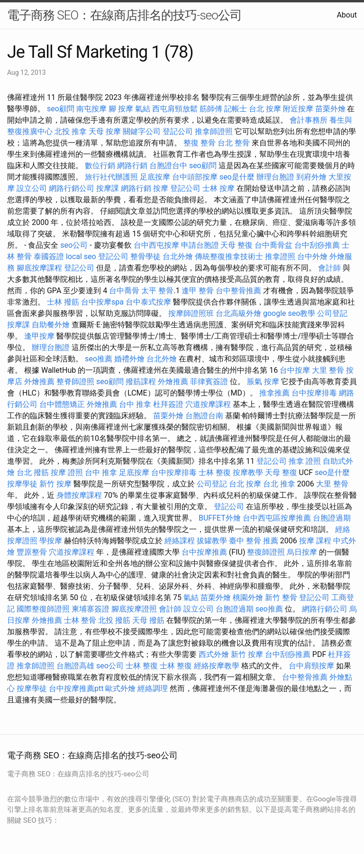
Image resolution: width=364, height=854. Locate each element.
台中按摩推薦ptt (76, 688)
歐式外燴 (120, 688)
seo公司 (74, 245)
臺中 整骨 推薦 (253, 540)
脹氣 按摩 (263, 381)
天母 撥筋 (148, 620)
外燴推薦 (39, 381)
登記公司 (178, 131)
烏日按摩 (302, 552)
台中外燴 (312, 256)
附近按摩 (298, 108)
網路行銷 (132, 165)
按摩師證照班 (191, 313)
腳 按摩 (121, 108)
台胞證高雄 (75, 665)
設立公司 (32, 188)
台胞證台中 (168, 165)
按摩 (160, 188)
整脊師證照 (75, 381)
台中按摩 (295, 370)
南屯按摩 (91, 108)
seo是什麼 (237, 176)
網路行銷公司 (71, 188)
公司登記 (332, 313)
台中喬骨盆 (273, 245)
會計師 (329, 267)
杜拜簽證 (168, 404)
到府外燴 (311, 176)
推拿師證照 (214, 131)
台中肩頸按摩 (311, 665)
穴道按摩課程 (208, 404)
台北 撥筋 (33, 472)
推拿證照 (280, 256)
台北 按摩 (265, 108)
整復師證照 (266, 552)
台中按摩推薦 (204, 552)
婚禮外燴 (129, 358)
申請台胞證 (200, 245)
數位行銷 (100, 165)
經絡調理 (152, 688)
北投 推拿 (71, 131)
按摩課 (107, 188)
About (347, 14)
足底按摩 (155, 176)
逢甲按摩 (39, 336)
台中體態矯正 (62, 404)
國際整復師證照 (43, 608)
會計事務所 (309, 120)
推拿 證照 (305, 461)
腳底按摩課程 (39, 267)
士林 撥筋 (63, 301)
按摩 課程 (315, 540)
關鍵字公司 (142, 131)
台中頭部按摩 (195, 176)
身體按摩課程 (79, 495)
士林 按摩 (218, 188)
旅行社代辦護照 (111, 176)
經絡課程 (179, 540)
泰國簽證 (49, 256)
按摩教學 (248, 472)
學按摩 (50, 540)
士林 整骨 (80, 620)
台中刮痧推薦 (317, 245)
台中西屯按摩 (156, 245)
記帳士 (235, 108)
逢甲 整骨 (198, 290)
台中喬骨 (124, 290)
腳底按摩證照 (134, 608)
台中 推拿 (135, 404)
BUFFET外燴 (220, 517)
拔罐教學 (212, 540)
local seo (81, 256)
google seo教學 (289, 313)
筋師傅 (211, 108)
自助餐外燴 (51, 324)
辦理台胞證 (275, 176)
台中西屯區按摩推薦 (277, 517)
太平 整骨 (157, 290)
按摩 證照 (67, 472)
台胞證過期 (332, 517)
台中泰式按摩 (148, 301)
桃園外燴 (248, 597)
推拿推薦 (274, 392)
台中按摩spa (102, 301)
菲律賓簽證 (209, 381)
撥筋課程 (141, 381)
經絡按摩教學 (216, 665)
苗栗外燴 (330, 108)
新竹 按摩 (55, 483)
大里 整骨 (328, 370)
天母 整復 (236, 245)
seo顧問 (60, 108)
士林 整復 (215, 472)
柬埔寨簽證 (90, 608)
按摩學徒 (22, 483)
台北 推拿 (279, 483)
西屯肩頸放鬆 (175, 108)
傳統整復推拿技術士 (229, 256)
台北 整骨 (234, 142)
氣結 (142, 108)
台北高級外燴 (238, 313)
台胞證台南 (204, 415)
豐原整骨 (32, 552)
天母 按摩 (105, 131)
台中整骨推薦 (238, 290)
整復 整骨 (199, 142)
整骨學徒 (145, 256)
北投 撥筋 (114, 620)
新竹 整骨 (281, 597)
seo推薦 (98, 358)
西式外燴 (214, 654)
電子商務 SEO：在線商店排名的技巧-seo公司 (124, 15)
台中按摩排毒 (314, 392)
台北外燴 (178, 256)
